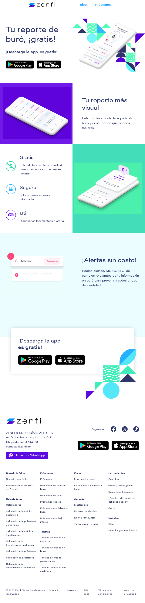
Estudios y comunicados (122, 530)
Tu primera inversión (86, 524)
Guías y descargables (120, 485)
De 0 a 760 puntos (85, 517)
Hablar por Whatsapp (30, 455)
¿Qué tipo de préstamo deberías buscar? (121, 499)
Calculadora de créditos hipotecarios (19, 533)
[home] (40, 4)
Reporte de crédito (16, 479)
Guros (112, 508)
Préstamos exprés (50, 501)
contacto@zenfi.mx (18, 446)
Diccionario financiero (120, 492)
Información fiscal (84, 479)
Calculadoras (13, 504)
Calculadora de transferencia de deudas (20, 542)
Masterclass (81, 504)
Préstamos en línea (51, 495)
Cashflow (113, 479)
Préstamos (103, 4)
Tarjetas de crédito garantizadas (50, 559)
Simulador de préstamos (20, 557)
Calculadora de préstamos (21, 551)
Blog (83, 4)
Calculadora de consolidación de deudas (20, 565)
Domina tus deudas (85, 511)
